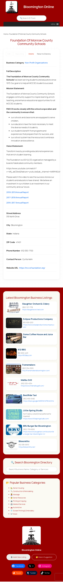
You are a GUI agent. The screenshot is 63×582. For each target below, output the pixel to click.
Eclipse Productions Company (38, 319)
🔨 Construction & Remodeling (22, 491)
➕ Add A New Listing (18, 557)
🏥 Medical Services (18, 504)
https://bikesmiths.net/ (27, 447)
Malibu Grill (26, 380)
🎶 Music (14, 514)
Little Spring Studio (33, 410)
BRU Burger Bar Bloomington (37, 426)
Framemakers (28, 365)
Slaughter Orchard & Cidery (35, 304)
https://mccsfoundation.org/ (32, 267)
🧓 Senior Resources (18, 498)
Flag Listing (19, 54)
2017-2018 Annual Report (17, 197)
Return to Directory (44, 54)
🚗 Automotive (16, 508)
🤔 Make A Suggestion (44, 557)
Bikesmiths (24, 441)
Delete (31, 54)
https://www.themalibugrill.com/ (32, 386)
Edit (9, 54)
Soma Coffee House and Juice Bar (38, 336)
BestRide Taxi (30, 395)
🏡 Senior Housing (17, 488)
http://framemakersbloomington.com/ (36, 371)
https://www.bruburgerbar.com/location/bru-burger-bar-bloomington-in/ (38, 433)
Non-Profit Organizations (36, 62)
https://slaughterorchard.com (33, 309)
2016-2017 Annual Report (17, 202)
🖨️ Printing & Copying (18, 501)
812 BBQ (22, 349)
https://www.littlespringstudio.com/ (36, 419)
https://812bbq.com (25, 355)
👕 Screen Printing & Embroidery (22, 511)
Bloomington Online (38, 6)
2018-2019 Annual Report (17, 192)
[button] (53, 24)
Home (5, 34)
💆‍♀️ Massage (15, 494)
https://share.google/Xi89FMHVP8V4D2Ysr (38, 401)
